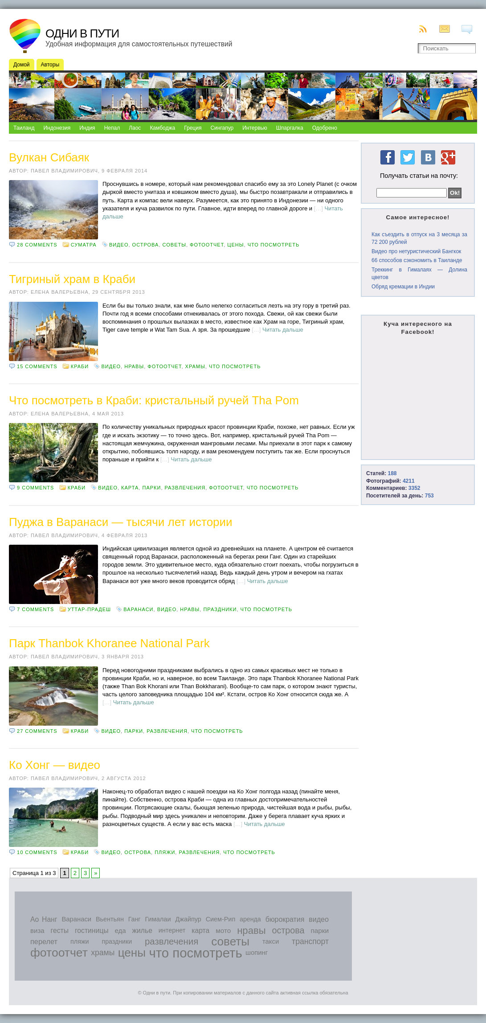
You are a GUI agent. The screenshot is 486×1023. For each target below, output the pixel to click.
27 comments (37, 731)
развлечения (185, 487)
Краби (80, 366)
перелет (43, 941)
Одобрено (324, 128)
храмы (195, 366)
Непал (112, 128)
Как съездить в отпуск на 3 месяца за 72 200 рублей (419, 238)
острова (145, 244)
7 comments (35, 609)
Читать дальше (282, 329)
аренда (250, 919)
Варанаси (138, 609)
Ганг (134, 919)
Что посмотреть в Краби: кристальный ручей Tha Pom (154, 400)
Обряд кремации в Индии (403, 286)
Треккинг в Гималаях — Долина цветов (419, 273)
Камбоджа (162, 128)
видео (119, 244)
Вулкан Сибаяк (49, 157)
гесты (60, 930)
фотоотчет (207, 244)
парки (151, 487)
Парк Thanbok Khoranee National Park (109, 643)
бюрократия (285, 919)
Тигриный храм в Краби (72, 279)
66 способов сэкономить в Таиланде (417, 260)
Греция (192, 128)
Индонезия (56, 128)
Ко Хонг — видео (54, 765)
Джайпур (188, 919)
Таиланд (23, 128)
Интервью (254, 128)
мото (223, 930)
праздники (220, 609)
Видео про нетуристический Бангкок (416, 251)
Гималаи (158, 919)
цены (235, 244)
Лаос (135, 128)
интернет (172, 930)
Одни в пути (82, 33)
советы (174, 244)
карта (130, 487)
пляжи (165, 852)
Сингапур (221, 128)
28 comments (37, 244)
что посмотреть (274, 244)
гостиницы (92, 930)
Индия (87, 128)
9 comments (35, 487)
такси (270, 941)
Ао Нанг (43, 919)
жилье (142, 930)
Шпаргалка (289, 128)
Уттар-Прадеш (89, 609)
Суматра (84, 244)
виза (37, 930)
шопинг (256, 952)
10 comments (37, 852)
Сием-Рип (221, 919)
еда (120, 930)
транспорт (310, 941)
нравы (134, 366)
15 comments (37, 366)
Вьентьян (110, 919)
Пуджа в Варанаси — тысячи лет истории (121, 522)
